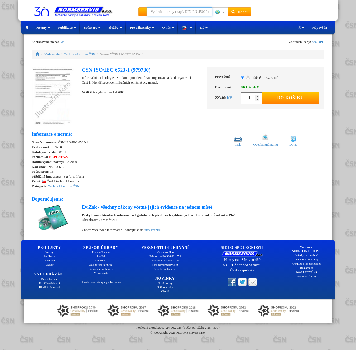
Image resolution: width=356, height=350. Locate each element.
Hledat (239, 11)
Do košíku (290, 97)
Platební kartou (101, 252)
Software (92, 28)
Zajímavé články (306, 276)
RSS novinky (165, 287)
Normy (43, 28)
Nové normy (165, 283)
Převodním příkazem (101, 268)
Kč (204, 28)
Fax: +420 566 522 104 (165, 260)
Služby (115, 28)
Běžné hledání (49, 278)
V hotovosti (101, 272)
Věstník (165, 291)
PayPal (101, 256)
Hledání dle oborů (49, 287)
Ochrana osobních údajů (306, 263)
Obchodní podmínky (307, 259)
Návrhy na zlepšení (306, 255)
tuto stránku (152, 230)
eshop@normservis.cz (165, 264)
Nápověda (319, 28)
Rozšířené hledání (49, 283)
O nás (168, 28)
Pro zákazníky (142, 28)
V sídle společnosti (165, 268)
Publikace (67, 28)
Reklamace (306, 267)
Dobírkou (100, 260)
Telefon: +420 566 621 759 (165, 256)
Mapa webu (307, 247)
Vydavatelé (52, 54)
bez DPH (318, 42)
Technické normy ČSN (79, 54)
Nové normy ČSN (306, 271)
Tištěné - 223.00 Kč (262, 78)
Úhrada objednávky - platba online (101, 282)
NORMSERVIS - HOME (306, 250)
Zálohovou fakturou (101, 264)
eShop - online (165, 252)
